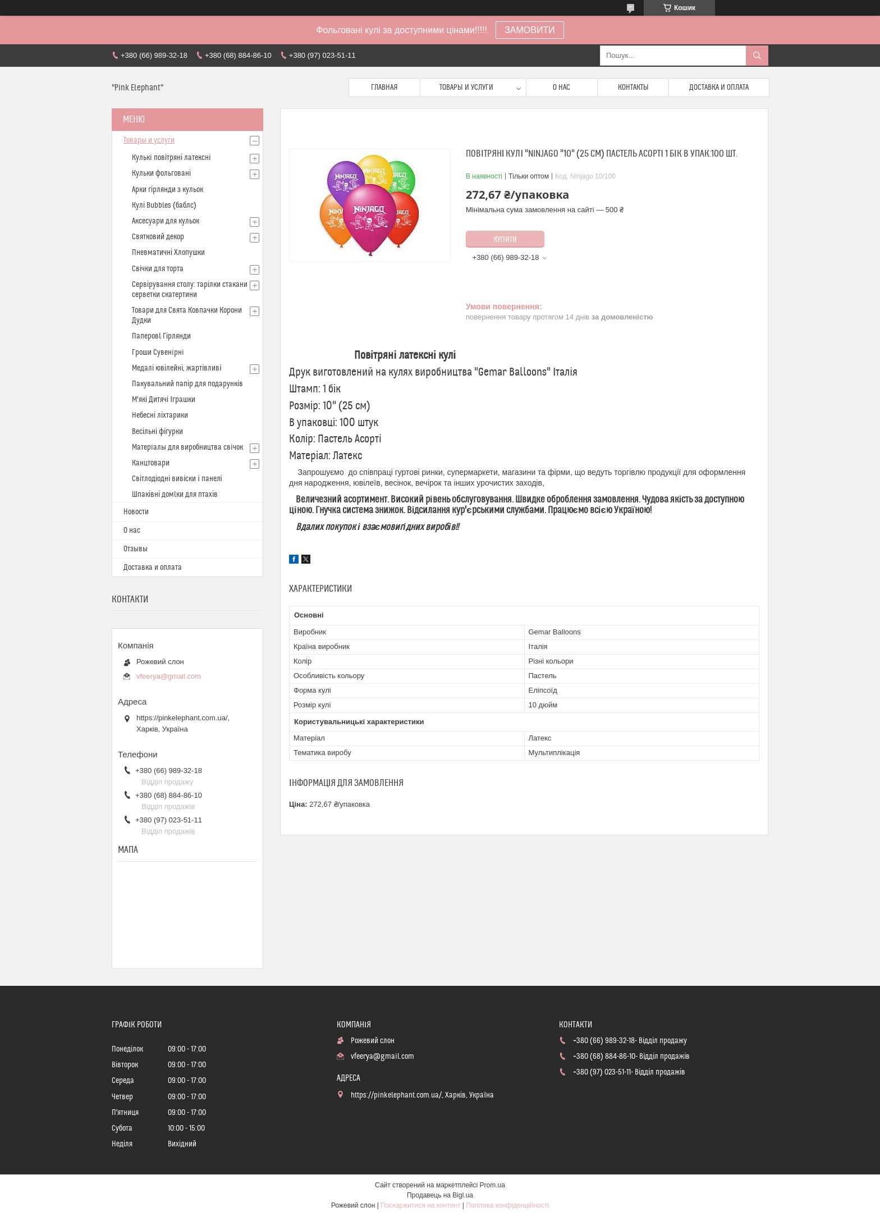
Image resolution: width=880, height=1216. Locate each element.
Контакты (633, 87)
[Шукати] (757, 55)
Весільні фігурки (157, 431)
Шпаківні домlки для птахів (175, 494)
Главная (384, 87)
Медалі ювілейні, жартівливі (177, 368)
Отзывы (135, 549)
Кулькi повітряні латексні (171, 157)
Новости (136, 512)
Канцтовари (150, 463)
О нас (561, 87)
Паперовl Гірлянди (161, 336)
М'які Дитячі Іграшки (163, 399)
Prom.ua (492, 1185)
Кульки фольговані (161, 173)
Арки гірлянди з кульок (167, 189)
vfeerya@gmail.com (168, 676)
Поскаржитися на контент (420, 1205)
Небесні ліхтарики (160, 415)
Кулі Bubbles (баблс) (164, 205)
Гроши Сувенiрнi (158, 352)
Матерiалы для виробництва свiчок (187, 447)
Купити (505, 239)
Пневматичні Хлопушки (168, 252)
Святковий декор (158, 236)
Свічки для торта (158, 268)
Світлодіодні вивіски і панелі (177, 478)
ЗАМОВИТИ (530, 30)
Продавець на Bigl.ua (440, 1195)
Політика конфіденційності (507, 1205)
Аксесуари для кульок (165, 221)
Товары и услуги (466, 87)
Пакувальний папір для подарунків (187, 384)
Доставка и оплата (719, 87)
